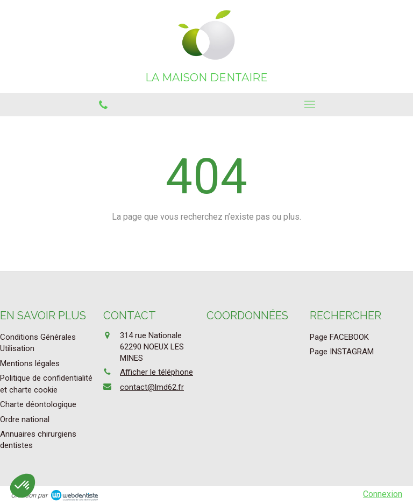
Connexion (382, 494)
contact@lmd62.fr (152, 387)
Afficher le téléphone (156, 372)
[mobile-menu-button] (309, 104)
